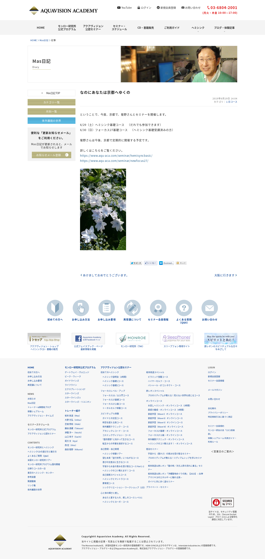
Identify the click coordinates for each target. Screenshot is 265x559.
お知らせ (32, 398)
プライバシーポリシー (218, 412)
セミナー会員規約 (216, 425)
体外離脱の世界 (51, 120)
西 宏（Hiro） (71, 445)
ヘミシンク (198, 27)
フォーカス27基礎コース (114, 399)
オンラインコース (154, 400)
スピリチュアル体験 (110, 413)
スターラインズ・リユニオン (78, 401)
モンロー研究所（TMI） (132, 340)
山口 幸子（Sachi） (74, 436)
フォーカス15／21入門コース (116, 395)
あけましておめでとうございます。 (106, 274)
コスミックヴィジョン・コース (117, 434)
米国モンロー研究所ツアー (40, 459)
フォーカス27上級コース (114, 403)
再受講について (132, 319)
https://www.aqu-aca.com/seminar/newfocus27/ (115, 161)
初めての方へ (55, 319)
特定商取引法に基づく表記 (220, 416)
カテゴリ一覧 (51, 102)
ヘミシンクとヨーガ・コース (116, 501)
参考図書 (32, 476)
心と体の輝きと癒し (110, 492)
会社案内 (212, 408)
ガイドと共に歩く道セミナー (161, 481)
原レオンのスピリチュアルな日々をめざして (220, 341)
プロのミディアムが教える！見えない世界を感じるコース (174, 395)
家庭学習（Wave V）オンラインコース (165, 422)
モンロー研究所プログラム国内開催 (44, 464)
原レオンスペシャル (155, 390)
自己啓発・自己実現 (110, 448)
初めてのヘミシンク (110, 372)
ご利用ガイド (172, 27)
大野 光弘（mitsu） (74, 419)
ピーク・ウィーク (73, 376)
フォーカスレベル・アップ (113, 390)
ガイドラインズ (72, 380)
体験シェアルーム (36, 411)
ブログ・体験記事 (224, 27)
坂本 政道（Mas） (73, 415)
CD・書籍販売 (145, 27)
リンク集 (32, 485)
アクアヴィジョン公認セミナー (93, 27)
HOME (41, 27)
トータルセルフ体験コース (115, 407)
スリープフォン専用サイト (176, 340)
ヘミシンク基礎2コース (113, 385)
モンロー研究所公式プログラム (67, 27)
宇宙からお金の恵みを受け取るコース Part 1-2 (123, 466)
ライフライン (71, 384)
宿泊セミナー (152, 448)
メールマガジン (215, 389)
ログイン (146, 7)
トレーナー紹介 (72, 410)
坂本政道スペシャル (155, 372)
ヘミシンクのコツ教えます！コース (119, 470)
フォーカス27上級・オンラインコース (165, 434)
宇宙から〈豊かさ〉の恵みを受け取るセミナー (169, 453)
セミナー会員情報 (158, 319)
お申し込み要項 (107, 319)
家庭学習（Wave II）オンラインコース (165, 418)
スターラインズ (72, 393)
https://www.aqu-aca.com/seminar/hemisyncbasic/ (117, 155)
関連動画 (32, 481)
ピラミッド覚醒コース (158, 376)
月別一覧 (51, 111)
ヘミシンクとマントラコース (116, 478)
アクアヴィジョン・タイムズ (41, 415)
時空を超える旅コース (113, 422)
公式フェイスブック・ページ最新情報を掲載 (88, 341)
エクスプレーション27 (75, 389)
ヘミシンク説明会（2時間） (115, 376)
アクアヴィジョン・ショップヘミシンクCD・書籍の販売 (44, 341)
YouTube (126, 7)
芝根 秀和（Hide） (73, 423)
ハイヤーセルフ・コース (159, 380)
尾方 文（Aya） (72, 440)
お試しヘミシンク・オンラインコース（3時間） (169, 405)
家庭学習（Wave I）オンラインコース (165, 413)
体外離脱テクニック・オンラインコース (166, 439)
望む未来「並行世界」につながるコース (121, 457)
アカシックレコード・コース (116, 430)
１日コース (231, 101)
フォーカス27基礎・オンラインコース (165, 430)
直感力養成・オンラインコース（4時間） (166, 409)
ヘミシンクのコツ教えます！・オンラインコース (170, 443)
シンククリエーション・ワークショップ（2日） (124, 487)
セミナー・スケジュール (119, 27)
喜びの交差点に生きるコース (116, 461)
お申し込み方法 (81, 319)
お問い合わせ (193, 7)
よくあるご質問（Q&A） (39, 455)
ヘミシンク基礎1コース (113, 380)
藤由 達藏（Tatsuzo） (75, 428)
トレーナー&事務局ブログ (39, 407)
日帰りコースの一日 (37, 468)
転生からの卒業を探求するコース (118, 443)
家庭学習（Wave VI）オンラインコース (165, 426)
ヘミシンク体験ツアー (113, 453)
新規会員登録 (168, 7)
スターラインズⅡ (73, 397)
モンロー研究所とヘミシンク (41, 447)
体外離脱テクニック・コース (116, 426)
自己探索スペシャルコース (114, 474)
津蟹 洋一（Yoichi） (74, 432)
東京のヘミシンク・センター (41, 472)
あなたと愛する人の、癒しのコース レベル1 (122, 497)
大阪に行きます (224, 274)
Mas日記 (45, 40)
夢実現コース (108, 483)
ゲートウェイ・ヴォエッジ (77, 372)
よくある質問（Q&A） (184, 321)
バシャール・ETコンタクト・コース (164, 385)
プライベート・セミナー (157, 486)
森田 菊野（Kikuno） (74, 449)
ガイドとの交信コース (113, 418)
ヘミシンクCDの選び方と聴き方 (42, 451)
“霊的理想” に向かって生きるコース (119, 439)
